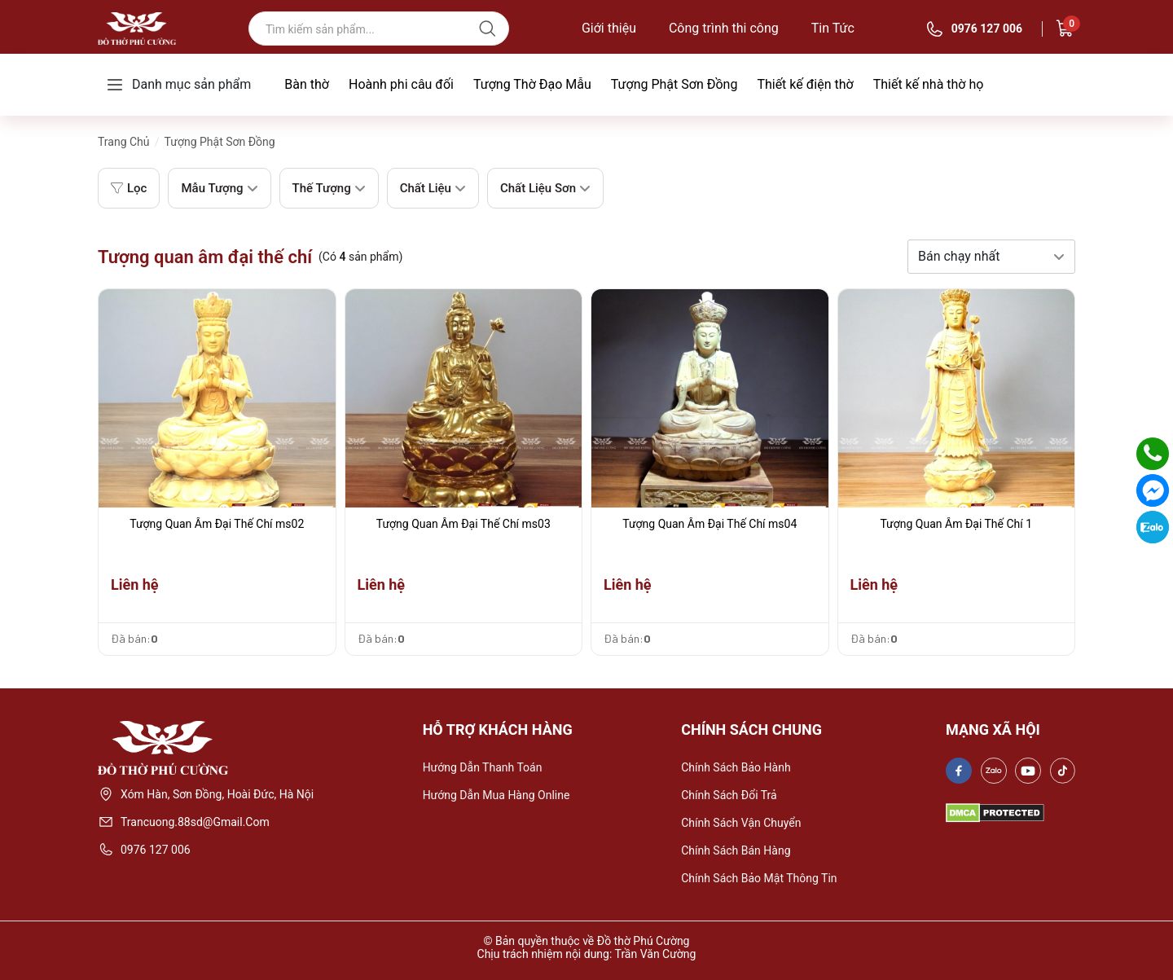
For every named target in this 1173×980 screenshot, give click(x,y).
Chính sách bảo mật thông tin (759, 878)
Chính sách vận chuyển (741, 822)
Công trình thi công (724, 28)
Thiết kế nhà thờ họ (928, 84)
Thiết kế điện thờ (805, 84)
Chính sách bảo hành (735, 767)
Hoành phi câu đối (401, 84)
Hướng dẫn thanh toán (483, 767)
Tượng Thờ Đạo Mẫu (532, 84)
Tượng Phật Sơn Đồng (674, 84)
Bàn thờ (306, 84)
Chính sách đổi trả (729, 795)
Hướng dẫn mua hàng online (496, 795)
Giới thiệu (609, 28)
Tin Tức (832, 28)
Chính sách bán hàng (735, 850)
